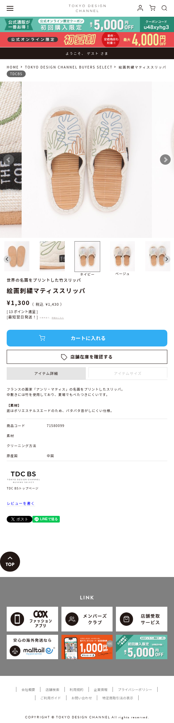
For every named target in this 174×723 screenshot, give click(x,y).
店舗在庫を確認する (91, 356)
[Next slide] (166, 259)
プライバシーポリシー (135, 689)
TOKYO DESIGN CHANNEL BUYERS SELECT (69, 66)
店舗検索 (52, 689)
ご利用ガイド (50, 697)
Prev (8, 159)
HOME (13, 66)
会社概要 (28, 689)
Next (165, 159)
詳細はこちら (58, 317)
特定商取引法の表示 (117, 697)
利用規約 (76, 689)
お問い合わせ (81, 697)
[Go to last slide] (7, 259)
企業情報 (101, 689)
